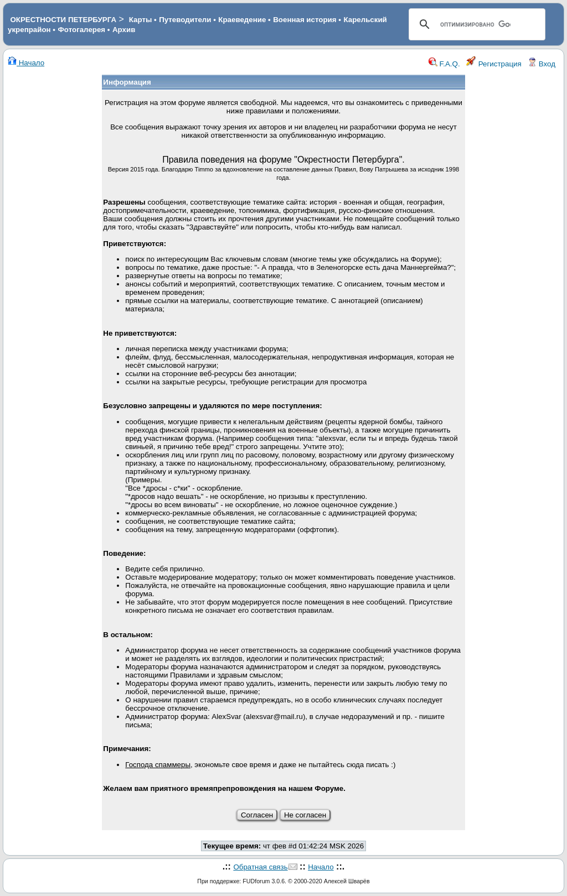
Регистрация (494, 64)
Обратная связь (260, 867)
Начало (26, 63)
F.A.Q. (444, 64)
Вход (541, 64)
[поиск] (475, 24)
